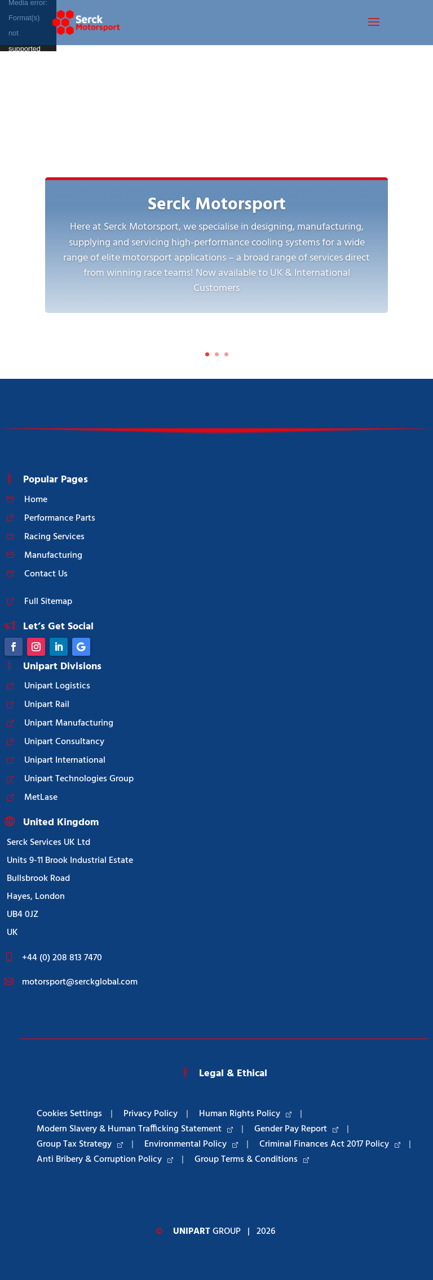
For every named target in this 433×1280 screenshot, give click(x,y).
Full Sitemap (48, 601)
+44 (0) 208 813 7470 (62, 958)
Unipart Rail (46, 704)
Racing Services (54, 537)
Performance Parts (59, 518)
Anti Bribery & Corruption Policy (105, 1159)
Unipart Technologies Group (79, 779)
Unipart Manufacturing (68, 723)
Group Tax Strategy (80, 1144)
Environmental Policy (191, 1144)
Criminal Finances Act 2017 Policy (329, 1144)
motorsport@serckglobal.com (80, 982)
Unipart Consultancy (64, 742)
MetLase (41, 797)
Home (35, 500)
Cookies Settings (69, 1114)
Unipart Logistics (57, 686)
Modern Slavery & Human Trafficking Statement (135, 1129)
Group (207, 1231)
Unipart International (64, 760)
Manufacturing (53, 555)
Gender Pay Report (296, 1129)
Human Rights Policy (245, 1114)
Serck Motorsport (217, 205)
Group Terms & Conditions (252, 1159)
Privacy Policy (150, 1114)
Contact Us (46, 574)
